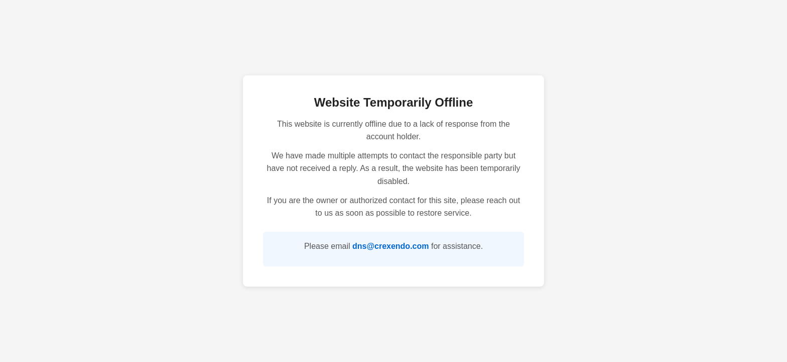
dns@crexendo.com (390, 246)
